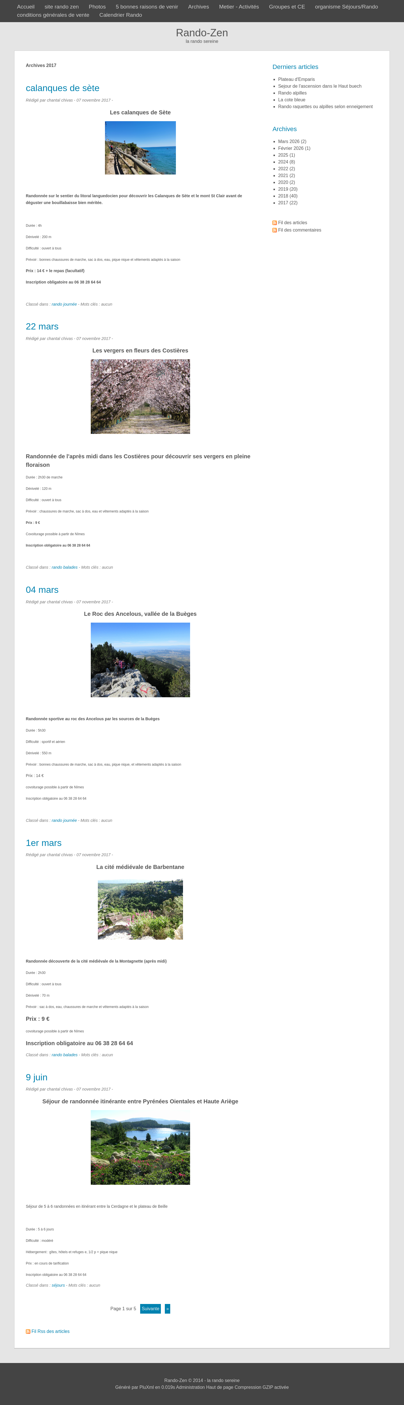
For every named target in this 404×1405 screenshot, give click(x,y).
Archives (198, 7)
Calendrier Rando (120, 15)
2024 (283, 161)
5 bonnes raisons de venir (147, 7)
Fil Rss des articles (50, 1331)
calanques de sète (63, 88)
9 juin (37, 1077)
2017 (283, 202)
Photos (97, 7)
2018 (283, 196)
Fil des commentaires (299, 230)
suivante (150, 1308)
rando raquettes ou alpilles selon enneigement (325, 106)
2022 (283, 168)
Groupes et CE (287, 7)
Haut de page (219, 1387)
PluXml (147, 1387)
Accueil (26, 7)
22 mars (42, 326)
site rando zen (62, 7)
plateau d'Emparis (296, 79)
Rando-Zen (202, 33)
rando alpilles (292, 93)
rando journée (64, 304)
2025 (283, 155)
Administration (190, 1387)
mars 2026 (289, 141)
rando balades (64, 567)
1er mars (44, 843)
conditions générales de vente (53, 15)
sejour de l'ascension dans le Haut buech (319, 86)
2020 (283, 182)
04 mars (42, 590)
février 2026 (291, 148)
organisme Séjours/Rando (346, 7)
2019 (283, 189)
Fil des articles (292, 222)
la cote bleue (291, 99)
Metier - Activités (239, 7)
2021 (283, 175)
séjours (58, 1285)
